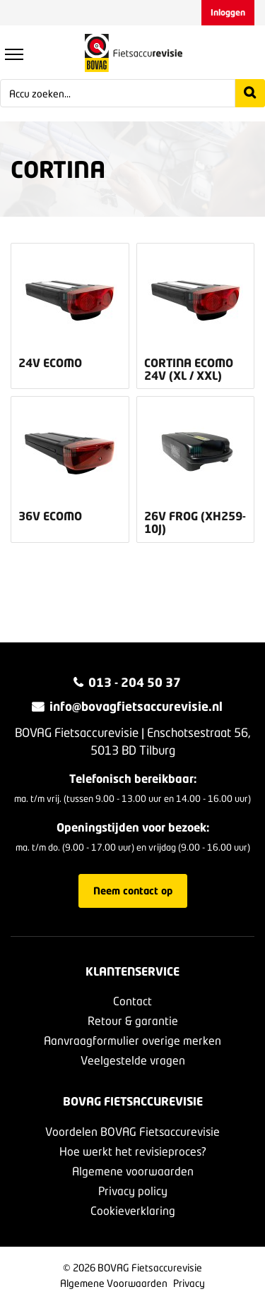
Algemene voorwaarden (133, 1171)
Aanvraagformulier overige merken (132, 1040)
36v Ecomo (50, 516)
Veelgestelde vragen (133, 1060)
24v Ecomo (50, 363)
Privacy (189, 1283)
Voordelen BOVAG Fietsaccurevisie (132, 1131)
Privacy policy (132, 1190)
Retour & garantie (133, 1020)
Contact (132, 1000)
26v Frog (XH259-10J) (195, 522)
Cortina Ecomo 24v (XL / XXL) (188, 369)
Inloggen (228, 12)
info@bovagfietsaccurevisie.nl (136, 706)
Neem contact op (132, 891)
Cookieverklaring (132, 1210)
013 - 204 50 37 (134, 682)
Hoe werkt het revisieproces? (132, 1151)
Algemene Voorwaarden (113, 1283)
